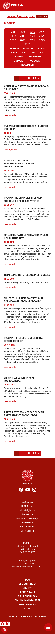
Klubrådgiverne (27, 510)
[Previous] (32, 78)
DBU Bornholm (28, 584)
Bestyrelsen (28, 502)
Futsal (27, 609)
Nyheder (23, 16)
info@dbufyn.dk (27, 561)
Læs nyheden (10, 115)
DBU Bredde (27, 506)
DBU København (27, 596)
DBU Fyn (12, 16)
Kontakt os (27, 514)
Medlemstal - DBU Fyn (27, 519)
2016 (32, 16)
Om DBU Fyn (27, 523)
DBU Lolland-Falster (27, 600)
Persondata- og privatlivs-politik (27, 617)
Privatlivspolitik (27, 527)
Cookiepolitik (27, 531)
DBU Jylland (27, 592)
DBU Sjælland (27, 605)
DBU (27, 580)
